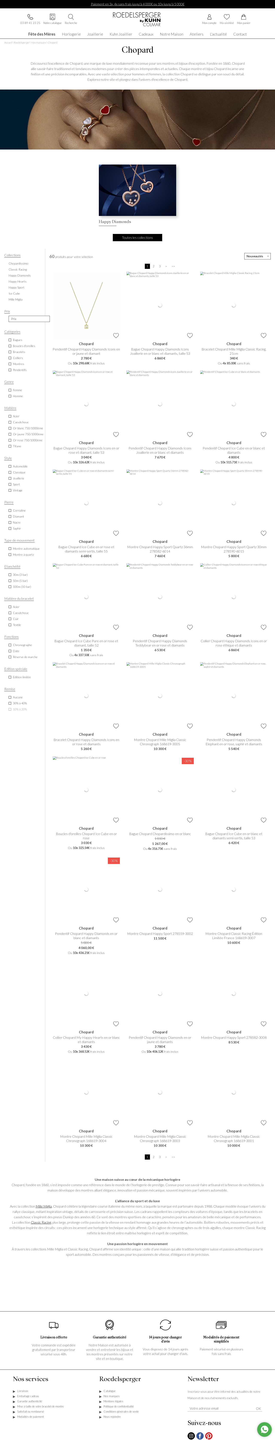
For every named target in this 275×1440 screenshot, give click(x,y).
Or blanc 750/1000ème (28, 428)
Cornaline (19, 511)
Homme (18, 396)
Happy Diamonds (20, 276)
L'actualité (218, 33)
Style (8, 458)
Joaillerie (95, 33)
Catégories (12, 332)
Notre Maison (171, 33)
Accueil (8, 43)
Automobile (20, 467)
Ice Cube (14, 294)
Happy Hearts (17, 282)
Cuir (16, 619)
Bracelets (19, 352)
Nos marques (38, 43)
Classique (19, 473)
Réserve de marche (25, 657)
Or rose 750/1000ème (28, 440)
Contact (240, 33)
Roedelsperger (22, 43)
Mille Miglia (16, 300)
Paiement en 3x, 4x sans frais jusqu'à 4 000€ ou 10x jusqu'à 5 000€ (137, 4)
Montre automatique (26, 549)
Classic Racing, (41, 1223)
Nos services (30, 1380)
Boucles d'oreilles (24, 346)
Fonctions (11, 637)
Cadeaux (146, 33)
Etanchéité (12, 567)
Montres (18, 364)
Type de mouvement (19, 541)
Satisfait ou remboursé (30, 1412)
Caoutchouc (21, 422)
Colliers (18, 358)
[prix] (29, 319)
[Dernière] (173, 266)
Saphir (17, 529)
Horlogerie (71, 33)
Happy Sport (16, 288)
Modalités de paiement (30, 1417)
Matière (10, 408)
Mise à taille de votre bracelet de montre (40, 1407)
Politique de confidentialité (119, 1407)
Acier (16, 416)
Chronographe (22, 645)
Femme (17, 390)
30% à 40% (20, 703)
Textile (17, 625)
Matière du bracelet (19, 599)
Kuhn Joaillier (121, 33)
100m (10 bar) (22, 587)
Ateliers (196, 33)
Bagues (17, 340)
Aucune (18, 697)
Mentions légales (113, 1401)
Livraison (22, 1391)
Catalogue (110, 1391)
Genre (9, 382)
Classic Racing (18, 270)
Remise (9, 689)
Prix (7, 312)
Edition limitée (22, 677)
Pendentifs (20, 370)
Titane (17, 446)
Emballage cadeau (28, 1396)
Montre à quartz (23, 555)
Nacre (17, 523)
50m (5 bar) (20, 581)
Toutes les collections (137, 238)
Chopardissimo (18, 264)
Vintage (18, 490)
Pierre (9, 502)
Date (16, 651)
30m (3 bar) (20, 575)
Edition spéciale (15, 669)
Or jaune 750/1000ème (28, 434)
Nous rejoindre (112, 1417)
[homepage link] (137, 20)
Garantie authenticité (29, 1401)
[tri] (257, 256)
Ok (258, 1409)
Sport (16, 484)
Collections (12, 255)
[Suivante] (166, 266)
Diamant (18, 517)
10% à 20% (20, 709)
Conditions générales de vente (121, 1412)
